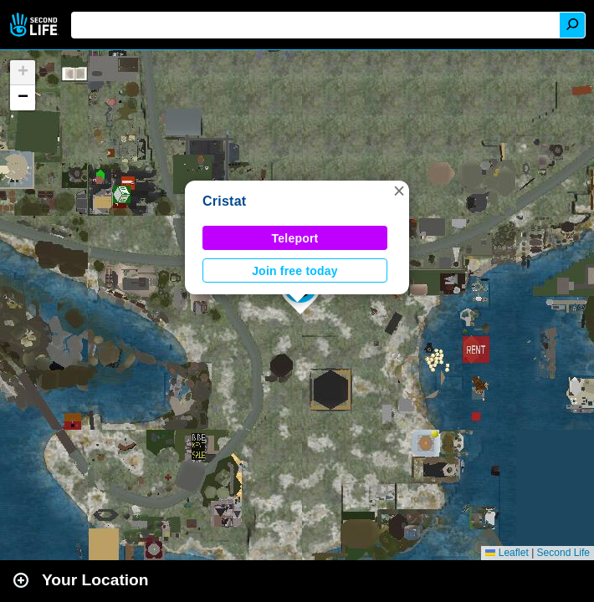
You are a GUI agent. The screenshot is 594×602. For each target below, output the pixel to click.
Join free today (295, 271)
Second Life (35, 25)
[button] (399, 191)
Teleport (295, 238)
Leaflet (506, 553)
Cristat (224, 201)
